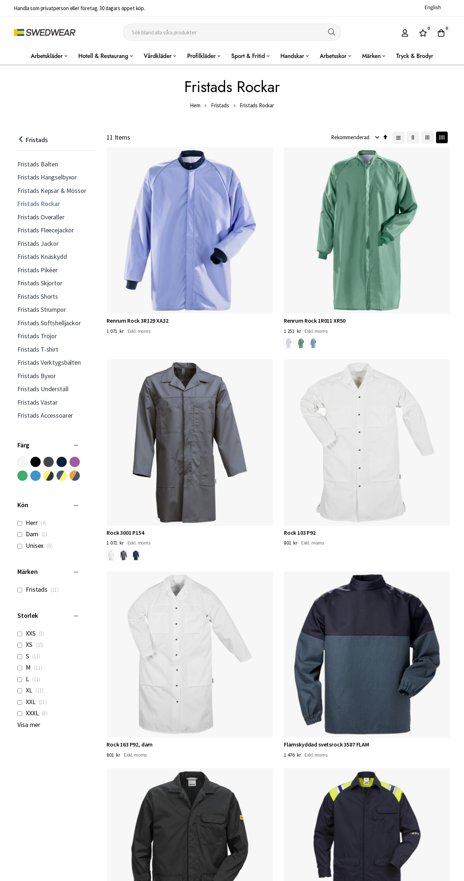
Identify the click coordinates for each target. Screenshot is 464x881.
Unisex (36, 545)
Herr (33, 522)
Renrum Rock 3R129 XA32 (137, 239)
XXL (34, 702)
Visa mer (28, 724)
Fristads (220, 105)
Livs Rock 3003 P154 (219, 502)
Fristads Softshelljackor (48, 323)
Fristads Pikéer (37, 270)
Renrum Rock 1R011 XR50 (226, 239)
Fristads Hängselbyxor (47, 177)
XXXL (34, 713)
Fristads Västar (37, 402)
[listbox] (213, 264)
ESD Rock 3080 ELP (306, 371)
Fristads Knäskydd (42, 256)
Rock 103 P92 (388, 239)
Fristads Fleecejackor (45, 230)
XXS (32, 633)
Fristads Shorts (37, 296)
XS (32, 644)
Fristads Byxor (36, 376)
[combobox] (232, 32)
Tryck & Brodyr (414, 56)
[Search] (331, 32)
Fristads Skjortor (39, 283)
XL (32, 690)
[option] (199, 263)
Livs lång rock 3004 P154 (136, 502)
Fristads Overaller (40, 217)
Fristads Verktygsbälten (48, 362)
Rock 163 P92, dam (130, 371)
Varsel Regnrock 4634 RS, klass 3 (321, 506)
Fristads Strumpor (41, 309)
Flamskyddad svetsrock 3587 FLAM (230, 375)
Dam (34, 534)
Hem (195, 105)
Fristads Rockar (38, 203)
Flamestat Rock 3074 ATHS (405, 371)
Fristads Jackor (38, 243)
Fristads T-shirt (37, 349)
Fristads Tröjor (37, 336)
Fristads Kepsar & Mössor (51, 190)
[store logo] (44, 32)
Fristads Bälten (37, 164)
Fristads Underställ (42, 389)
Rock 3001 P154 (303, 239)
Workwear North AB (92, 873)
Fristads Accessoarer (45, 415)
